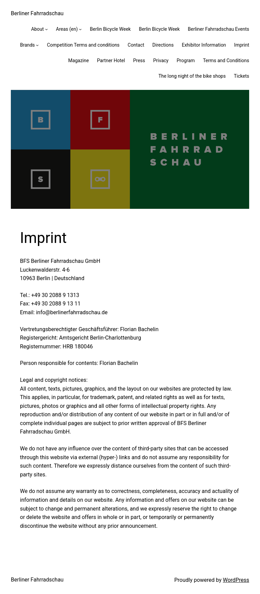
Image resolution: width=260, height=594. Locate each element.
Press (139, 60)
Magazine (78, 60)
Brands (27, 45)
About (37, 29)
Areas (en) (67, 29)
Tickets (241, 76)
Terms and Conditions (226, 60)
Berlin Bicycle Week (110, 29)
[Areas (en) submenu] (80, 29)
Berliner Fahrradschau (37, 13)
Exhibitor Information (204, 45)
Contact (136, 45)
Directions (163, 45)
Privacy (161, 60)
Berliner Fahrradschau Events (218, 29)
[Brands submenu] (37, 45)
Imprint (241, 45)
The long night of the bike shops (192, 76)
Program (186, 60)
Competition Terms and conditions (83, 45)
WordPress (236, 580)
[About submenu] (46, 29)
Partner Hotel (111, 60)
